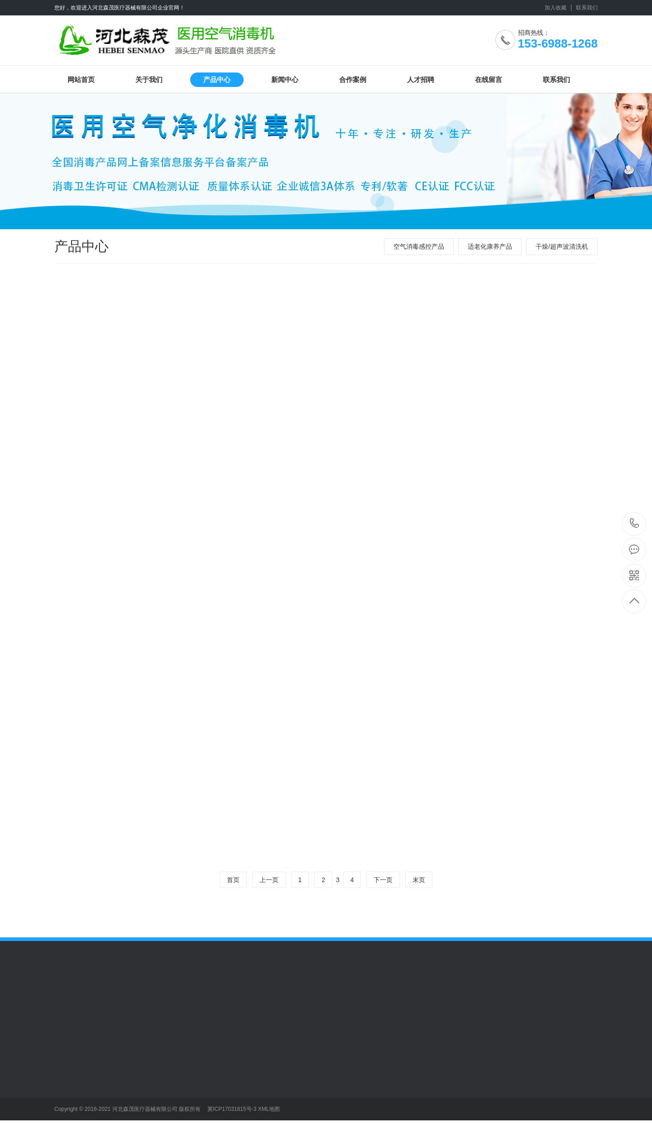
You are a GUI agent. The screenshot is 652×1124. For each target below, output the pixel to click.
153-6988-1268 (635, 524)
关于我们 (149, 79)
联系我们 (587, 8)
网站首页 (81, 79)
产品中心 (216, 79)
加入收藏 (555, 8)
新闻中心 (284, 79)
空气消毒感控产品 (418, 246)
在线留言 (488, 79)
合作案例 (352, 79)
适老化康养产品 (490, 246)
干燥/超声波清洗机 (562, 246)
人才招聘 (420, 79)
